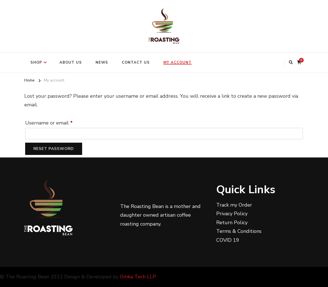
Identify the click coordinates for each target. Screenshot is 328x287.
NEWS (102, 62)
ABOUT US (71, 62)
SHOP (36, 62)
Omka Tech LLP (138, 276)
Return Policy (232, 222)
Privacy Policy (232, 213)
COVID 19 (227, 240)
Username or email (59, 122)
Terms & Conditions (239, 231)
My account (177, 62)
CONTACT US (136, 62)
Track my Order (234, 205)
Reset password (54, 148)
